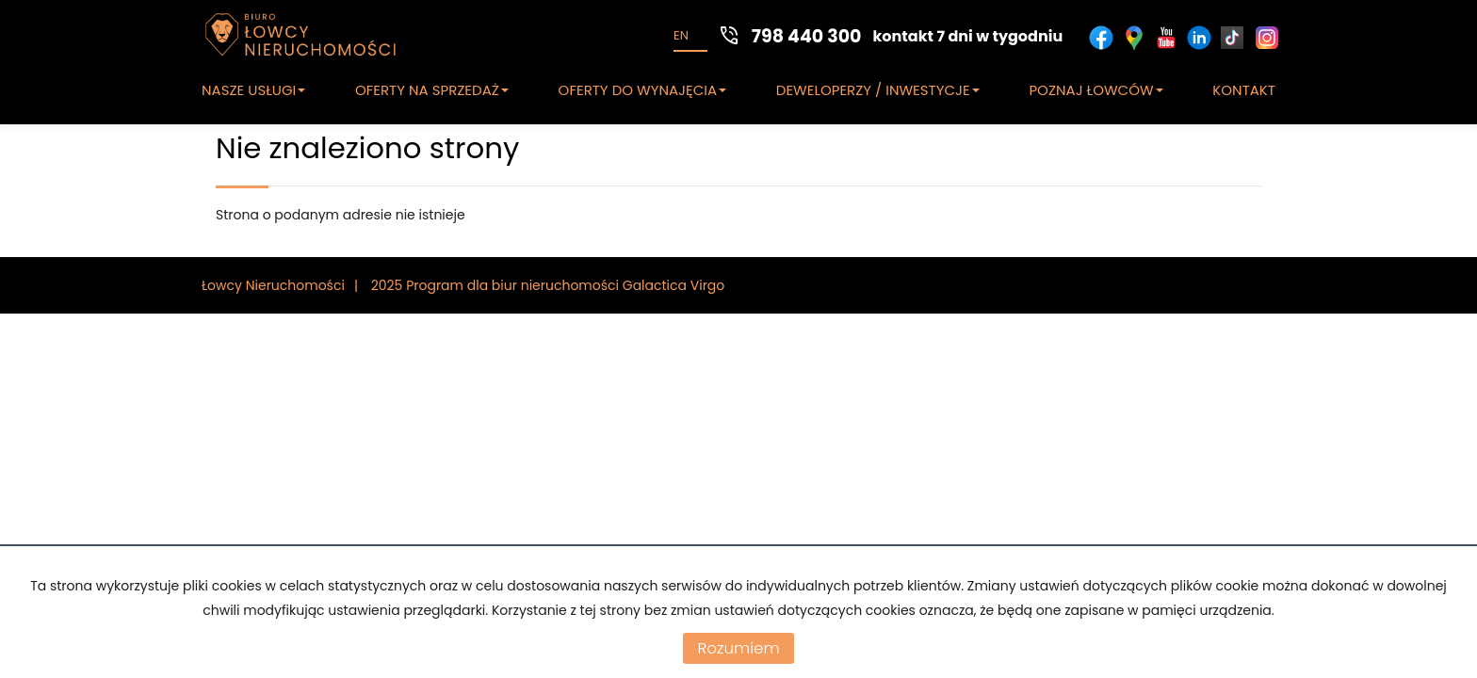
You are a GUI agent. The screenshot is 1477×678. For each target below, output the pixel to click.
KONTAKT (1243, 90)
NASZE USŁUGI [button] (253, 90)
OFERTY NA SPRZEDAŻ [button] (432, 90)
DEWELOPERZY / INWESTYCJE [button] (878, 90)
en (681, 35)
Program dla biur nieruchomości (514, 285)
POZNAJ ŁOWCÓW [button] (1095, 90)
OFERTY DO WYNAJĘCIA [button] (643, 90)
